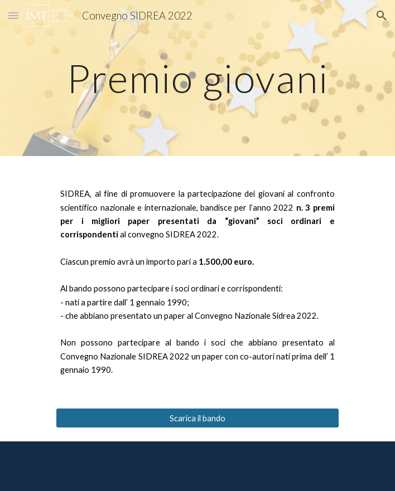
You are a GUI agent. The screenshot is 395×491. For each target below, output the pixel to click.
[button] (13, 15)
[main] (197, 78)
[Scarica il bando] (197, 418)
